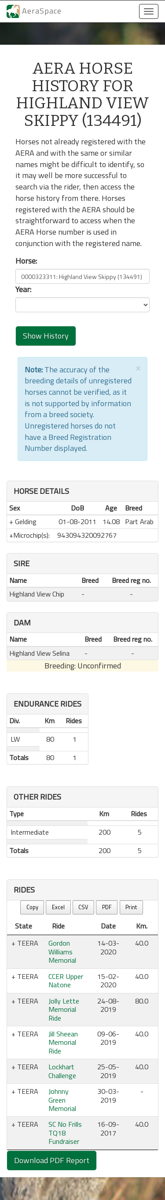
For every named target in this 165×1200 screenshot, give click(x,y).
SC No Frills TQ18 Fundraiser (65, 1132)
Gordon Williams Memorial (62, 951)
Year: (23, 289)
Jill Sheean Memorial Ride (63, 1042)
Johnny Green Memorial (62, 1100)
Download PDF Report (51, 1160)
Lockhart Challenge (62, 1070)
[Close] (138, 367)
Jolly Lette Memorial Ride (63, 1009)
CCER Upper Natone (65, 980)
